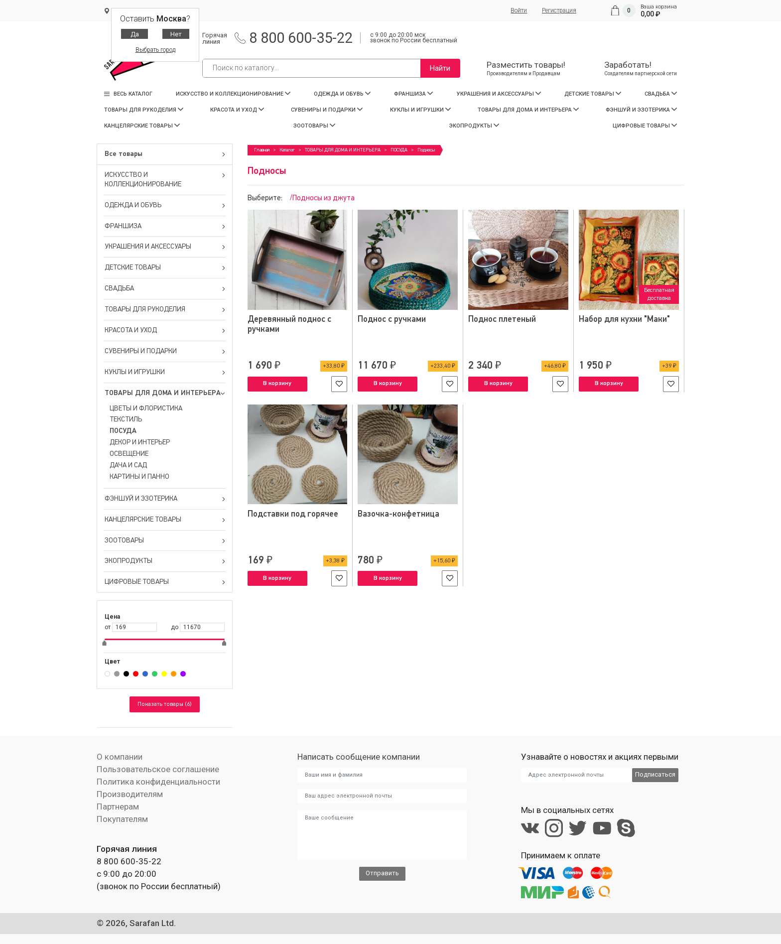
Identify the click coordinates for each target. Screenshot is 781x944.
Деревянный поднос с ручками (290, 324)
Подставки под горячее (293, 514)
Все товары (165, 153)
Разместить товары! (525, 68)
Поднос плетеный (502, 319)
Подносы (426, 149)
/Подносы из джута (322, 198)
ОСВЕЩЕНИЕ (129, 453)
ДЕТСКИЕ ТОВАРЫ (592, 94)
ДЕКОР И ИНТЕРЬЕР (140, 442)
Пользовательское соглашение (158, 769)
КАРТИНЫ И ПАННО (139, 476)
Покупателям (122, 819)
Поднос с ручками (392, 319)
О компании (119, 757)
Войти (519, 10)
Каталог (287, 149)
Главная (261, 149)
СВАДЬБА (661, 94)
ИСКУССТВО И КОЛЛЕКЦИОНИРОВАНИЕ (233, 94)
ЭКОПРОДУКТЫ (474, 126)
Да (134, 34)
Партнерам (117, 806)
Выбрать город (155, 49)
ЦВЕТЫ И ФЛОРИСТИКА (146, 408)
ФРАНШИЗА (413, 94)
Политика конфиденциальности (158, 782)
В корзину (277, 384)
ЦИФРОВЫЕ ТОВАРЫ (645, 126)
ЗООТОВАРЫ (314, 126)
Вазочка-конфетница (398, 514)
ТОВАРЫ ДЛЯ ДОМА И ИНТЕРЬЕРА (528, 110)
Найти (440, 68)
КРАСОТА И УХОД (237, 110)
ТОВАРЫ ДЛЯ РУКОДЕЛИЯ (143, 110)
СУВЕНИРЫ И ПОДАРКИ (327, 110)
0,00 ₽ (650, 14)
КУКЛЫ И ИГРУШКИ (420, 110)
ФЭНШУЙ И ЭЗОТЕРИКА (641, 110)
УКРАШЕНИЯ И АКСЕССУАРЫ (499, 94)
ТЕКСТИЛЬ (126, 419)
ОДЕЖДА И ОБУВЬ (342, 94)
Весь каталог (128, 94)
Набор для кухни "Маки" (624, 319)
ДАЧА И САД (128, 465)
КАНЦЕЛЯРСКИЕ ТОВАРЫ (142, 126)
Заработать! (640, 68)
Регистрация (559, 10)
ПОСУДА (123, 430)
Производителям (129, 794)
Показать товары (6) (164, 704)
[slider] (105, 644)
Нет (176, 34)
